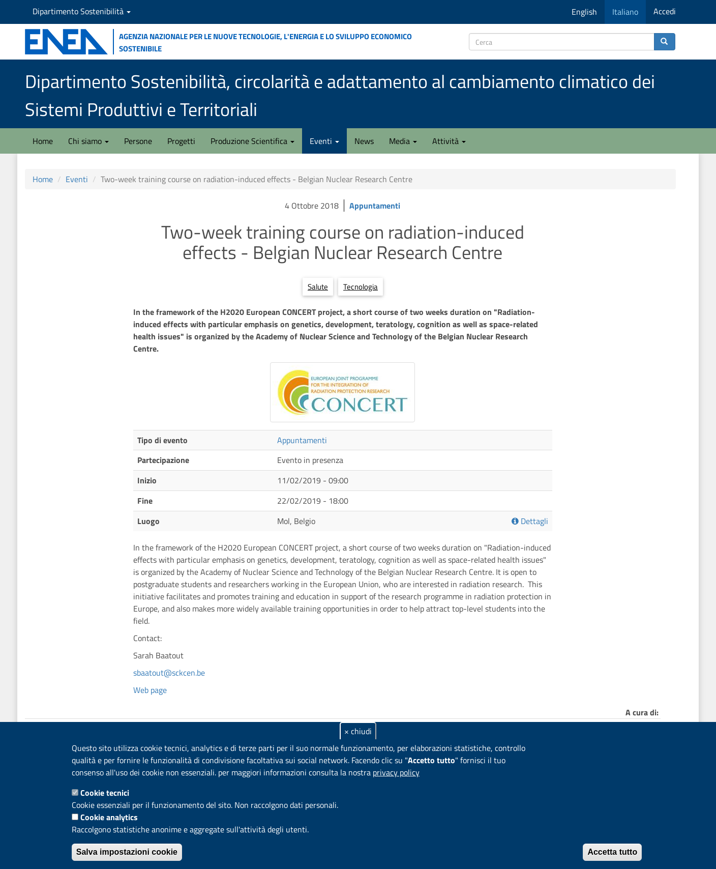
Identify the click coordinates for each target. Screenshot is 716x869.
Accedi (664, 11)
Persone (138, 141)
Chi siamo (88, 141)
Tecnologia (360, 287)
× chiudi (358, 731)
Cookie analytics (109, 817)
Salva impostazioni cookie (126, 852)
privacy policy (396, 772)
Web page (150, 690)
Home (43, 141)
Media (403, 141)
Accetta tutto (612, 852)
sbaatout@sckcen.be (169, 673)
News (364, 141)
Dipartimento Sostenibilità (82, 11)
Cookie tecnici (104, 793)
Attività (449, 141)
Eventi (324, 141)
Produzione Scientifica (252, 141)
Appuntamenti (374, 205)
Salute (318, 287)
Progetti (181, 141)
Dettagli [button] (530, 521)
